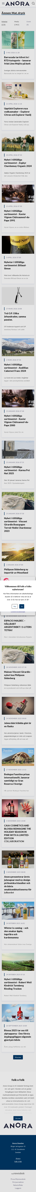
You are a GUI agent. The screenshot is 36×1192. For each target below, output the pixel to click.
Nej (14, 606)
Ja (22, 606)
